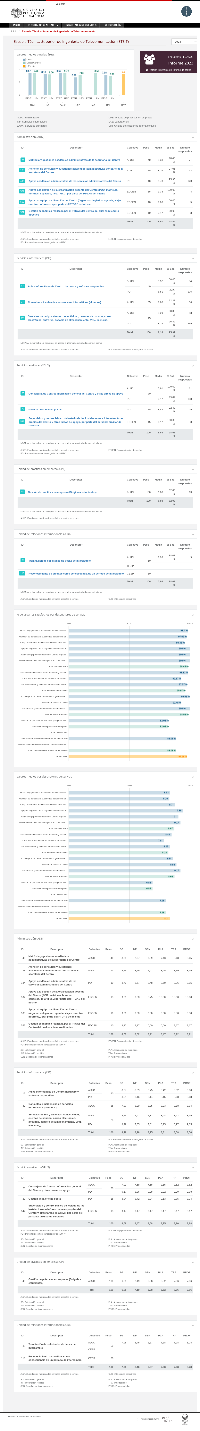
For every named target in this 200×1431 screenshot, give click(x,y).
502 (22, 191)
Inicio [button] (16, 25)
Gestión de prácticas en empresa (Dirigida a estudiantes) (62, 492)
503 (22, 201)
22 (23, 409)
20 (23, 393)
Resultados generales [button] (43, 25)
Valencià (60, 3)
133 (22, 170)
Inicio (14, 31)
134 (22, 180)
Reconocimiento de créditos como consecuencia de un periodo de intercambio (76, 573)
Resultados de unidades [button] (81, 25)
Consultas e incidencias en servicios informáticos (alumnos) (64, 302)
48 (22, 491)
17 (22, 286)
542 (22, 421)
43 (23, 159)
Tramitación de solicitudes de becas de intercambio (60, 560)
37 (22, 302)
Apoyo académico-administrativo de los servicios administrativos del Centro (75, 181)
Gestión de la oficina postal (45, 409)
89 (23, 560)
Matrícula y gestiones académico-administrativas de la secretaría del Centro (74, 159)
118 (22, 573)
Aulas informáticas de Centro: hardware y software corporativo (66, 286)
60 (22, 317)
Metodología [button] (113, 25)
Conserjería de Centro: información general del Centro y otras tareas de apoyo (76, 393)
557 (22, 212)
